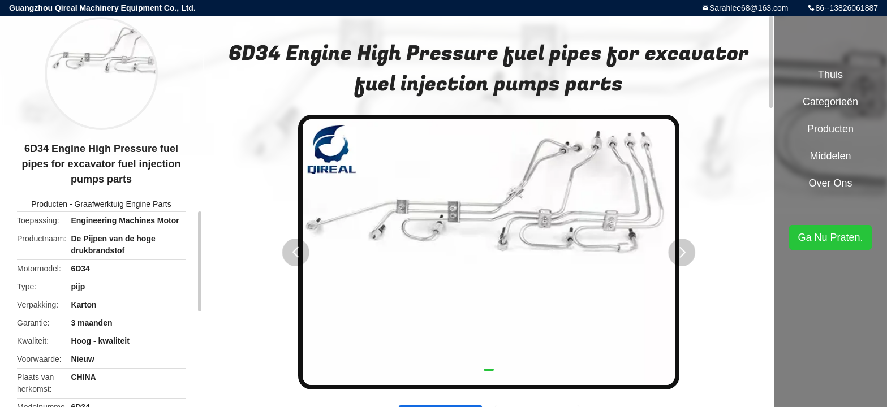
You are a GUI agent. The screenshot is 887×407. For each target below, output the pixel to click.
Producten (49, 204)
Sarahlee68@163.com (749, 7)
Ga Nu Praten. (830, 237)
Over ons (830, 183)
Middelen (830, 156)
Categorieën (830, 101)
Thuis (830, 74)
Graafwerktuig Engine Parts (123, 204)
